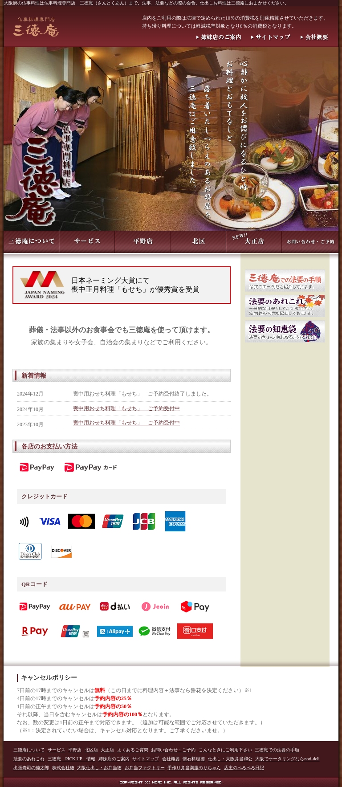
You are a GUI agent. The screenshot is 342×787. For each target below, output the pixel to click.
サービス (56, 749)
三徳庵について (29, 749)
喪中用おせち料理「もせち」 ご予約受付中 (126, 408)
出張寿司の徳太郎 (31, 767)
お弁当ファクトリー (145, 767)
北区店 (91, 749)
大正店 (107, 749)
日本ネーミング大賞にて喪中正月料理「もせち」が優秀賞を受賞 (135, 285)
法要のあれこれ (29, 758)
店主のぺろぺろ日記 (244, 767)
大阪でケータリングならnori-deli (287, 758)
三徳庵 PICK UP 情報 (72, 758)
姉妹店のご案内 (114, 758)
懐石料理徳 (194, 758)
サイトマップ (145, 758)
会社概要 (171, 758)
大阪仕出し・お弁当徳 (99, 767)
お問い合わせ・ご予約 (173, 749)
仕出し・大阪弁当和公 (230, 758)
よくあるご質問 (132, 749)
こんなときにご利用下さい (225, 749)
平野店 (74, 749)
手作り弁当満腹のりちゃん (194, 767)
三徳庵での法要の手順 (277, 749)
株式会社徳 (63, 767)
